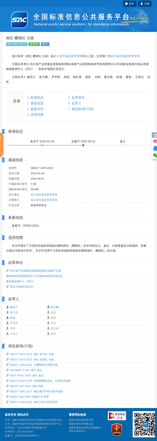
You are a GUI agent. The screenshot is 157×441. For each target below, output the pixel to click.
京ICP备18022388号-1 (27, 435)
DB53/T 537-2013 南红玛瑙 (24, 386)
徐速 (10, 317)
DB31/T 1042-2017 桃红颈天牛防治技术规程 (34, 391)
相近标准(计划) (83, 109)
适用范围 (37, 114)
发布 (42, 141)
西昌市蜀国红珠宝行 (20, 286)
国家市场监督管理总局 (81, 419)
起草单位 (78, 97)
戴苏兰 (12, 307)
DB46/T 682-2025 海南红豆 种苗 (27, 396)
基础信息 (37, 103)
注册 (144, 3)
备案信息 (37, 109)
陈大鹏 (53, 307)
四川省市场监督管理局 (68, 56)
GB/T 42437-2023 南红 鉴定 (25, 375)
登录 (129, 3)
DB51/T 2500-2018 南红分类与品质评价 (32, 402)
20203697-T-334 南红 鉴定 (24, 370)
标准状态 (37, 97)
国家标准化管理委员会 (81, 423)
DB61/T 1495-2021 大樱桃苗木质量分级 (32, 364)
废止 (123, 141)
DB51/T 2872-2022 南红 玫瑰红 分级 (30, 359)
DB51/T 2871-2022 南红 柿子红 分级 (30, 354)
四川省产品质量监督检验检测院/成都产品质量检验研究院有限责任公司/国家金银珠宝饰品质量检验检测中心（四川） (34, 276)
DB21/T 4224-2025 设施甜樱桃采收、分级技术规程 (38, 380)
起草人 (77, 103)
